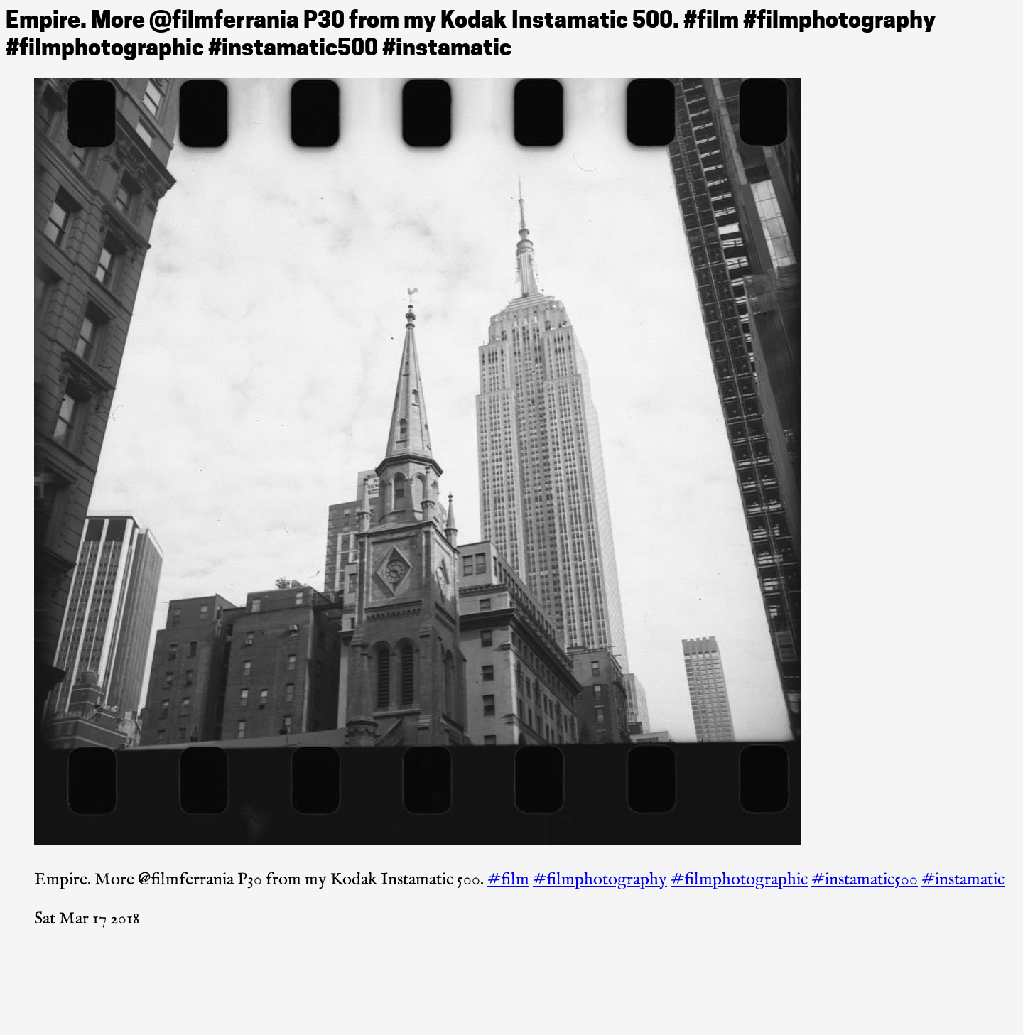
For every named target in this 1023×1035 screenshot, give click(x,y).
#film (508, 880)
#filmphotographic (739, 880)
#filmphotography (600, 880)
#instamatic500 (864, 880)
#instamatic (963, 880)
